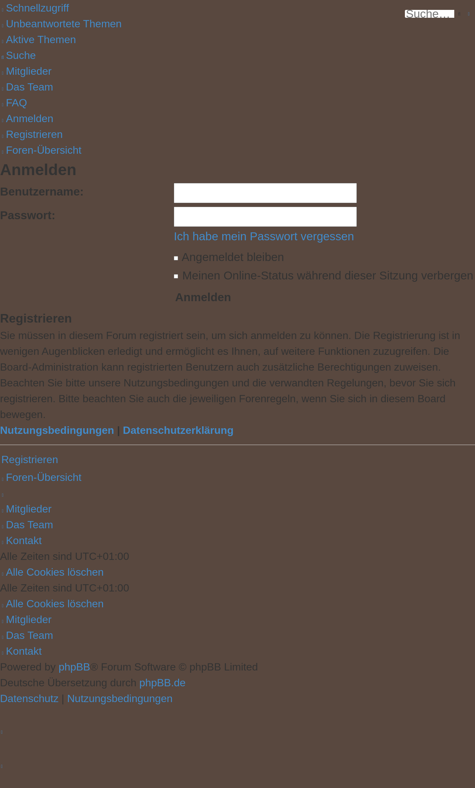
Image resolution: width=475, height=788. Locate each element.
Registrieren (29, 459)
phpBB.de (162, 683)
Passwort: (27, 215)
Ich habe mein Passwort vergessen (264, 236)
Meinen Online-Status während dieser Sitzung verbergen (323, 275)
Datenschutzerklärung (178, 430)
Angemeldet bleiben (229, 256)
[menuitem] (61, 24)
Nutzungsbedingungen (57, 430)
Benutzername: (42, 191)
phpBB (74, 667)
